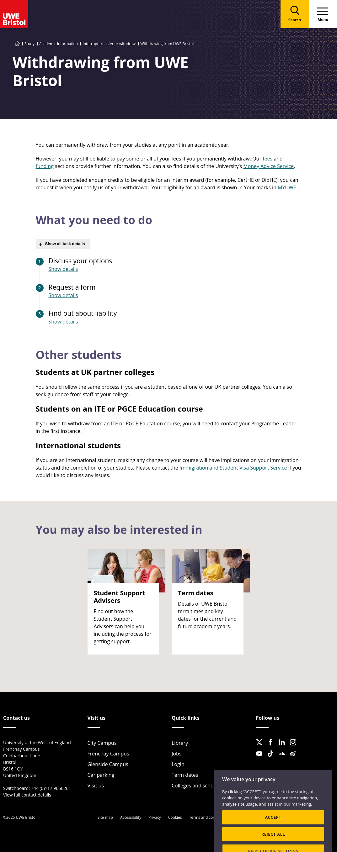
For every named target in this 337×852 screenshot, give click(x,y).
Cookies (175, 817)
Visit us (96, 785)
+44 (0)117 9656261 (51, 788)
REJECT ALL (273, 844)
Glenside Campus (108, 764)
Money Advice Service (268, 166)
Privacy (154, 817)
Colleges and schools (196, 785)
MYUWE (287, 187)
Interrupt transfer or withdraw (109, 43)
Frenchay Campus (108, 753)
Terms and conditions (208, 817)
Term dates (185, 774)
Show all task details (65, 243)
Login (178, 764)
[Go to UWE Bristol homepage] (17, 43)
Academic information (58, 43)
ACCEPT (273, 827)
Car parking (101, 774)
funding (45, 166)
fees (267, 158)
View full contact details (27, 795)
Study (29, 43)
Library (180, 742)
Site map (105, 817)
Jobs (176, 753)
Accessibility (130, 817)
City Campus (102, 742)
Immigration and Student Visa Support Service (233, 467)
